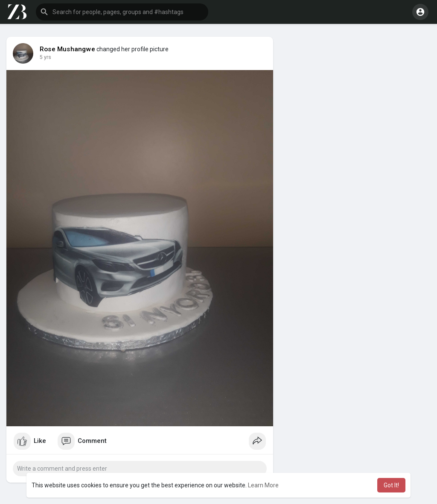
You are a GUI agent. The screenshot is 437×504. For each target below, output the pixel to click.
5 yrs (45, 57)
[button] (122, 12)
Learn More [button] (263, 485)
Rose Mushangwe (67, 49)
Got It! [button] (391, 485)
